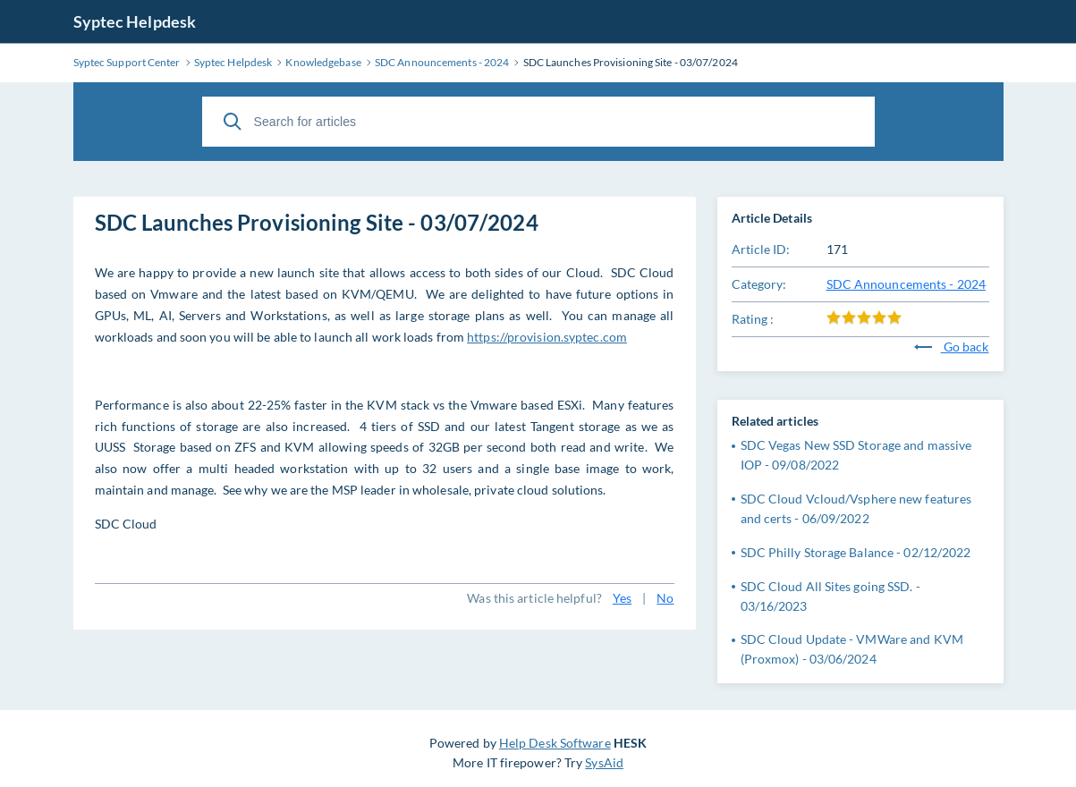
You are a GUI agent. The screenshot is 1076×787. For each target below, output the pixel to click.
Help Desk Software (555, 742)
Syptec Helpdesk (135, 21)
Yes (622, 597)
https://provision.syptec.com (547, 336)
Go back (951, 346)
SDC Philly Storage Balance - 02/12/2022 (856, 552)
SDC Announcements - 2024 (906, 284)
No (665, 597)
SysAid (604, 762)
